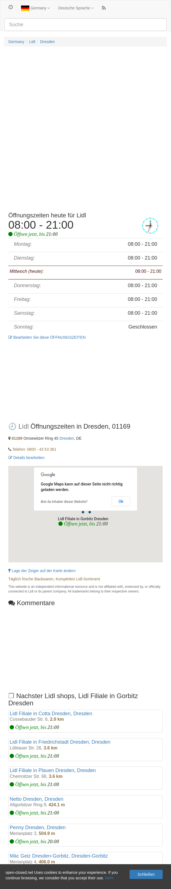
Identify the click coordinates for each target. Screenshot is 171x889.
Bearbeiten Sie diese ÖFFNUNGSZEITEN (47, 337)
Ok (121, 501)
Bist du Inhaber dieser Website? (64, 502)
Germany (35, 8)
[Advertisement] (85, 90)
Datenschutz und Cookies (26, 883)
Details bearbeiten (26, 457)
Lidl (32, 41)
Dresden (47, 41)
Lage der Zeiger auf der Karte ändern (42, 570)
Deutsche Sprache (76, 8)
